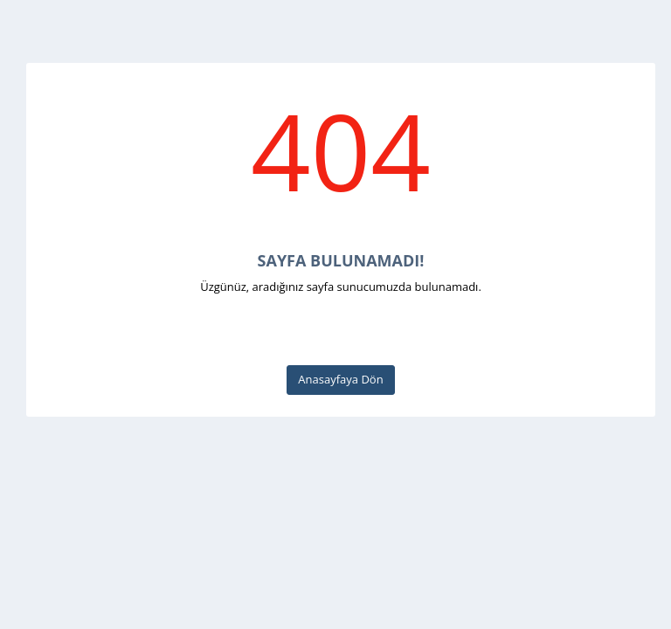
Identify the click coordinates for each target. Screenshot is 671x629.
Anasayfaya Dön (340, 379)
